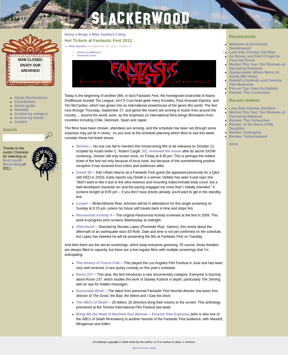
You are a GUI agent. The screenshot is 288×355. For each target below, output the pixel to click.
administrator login (144, 348)
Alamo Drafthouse (89, 52)
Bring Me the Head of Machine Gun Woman (112, 314)
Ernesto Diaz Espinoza (170, 314)
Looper (82, 204)
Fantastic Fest (86, 55)
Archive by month (29, 118)
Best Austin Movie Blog (12, 162)
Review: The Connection (249, 93)
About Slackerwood (30, 98)
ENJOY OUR (30, 65)
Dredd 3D (84, 172)
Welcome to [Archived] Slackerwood (248, 46)
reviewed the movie (165, 151)
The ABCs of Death (92, 302)
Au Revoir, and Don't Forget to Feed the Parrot (254, 58)
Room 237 (84, 275)
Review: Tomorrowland (248, 137)
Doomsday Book (90, 291)
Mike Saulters (78, 46)
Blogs (83, 34)
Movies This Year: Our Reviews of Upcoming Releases (257, 66)
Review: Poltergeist (245, 133)
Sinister (82, 146)
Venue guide (24, 106)
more (233, 144)
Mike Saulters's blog (108, 34)
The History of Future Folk (98, 263)
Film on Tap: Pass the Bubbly (253, 89)
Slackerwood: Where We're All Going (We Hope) (254, 74)
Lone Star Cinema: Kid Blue (252, 52)
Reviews (21, 110)
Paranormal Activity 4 (94, 215)
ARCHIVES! (30, 71)
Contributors (25, 102)
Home (70, 34)
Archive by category (31, 114)
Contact (20, 122)
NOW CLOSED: (30, 60)
